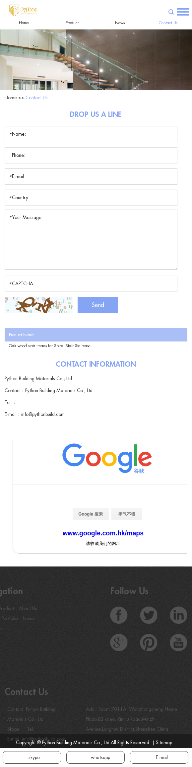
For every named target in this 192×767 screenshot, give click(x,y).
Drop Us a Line (96, 114)
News (120, 23)
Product (72, 23)
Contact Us (168, 23)
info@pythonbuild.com (43, 414)
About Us (23, 608)
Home (24, 23)
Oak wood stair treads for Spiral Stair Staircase (50, 346)
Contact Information (96, 364)
